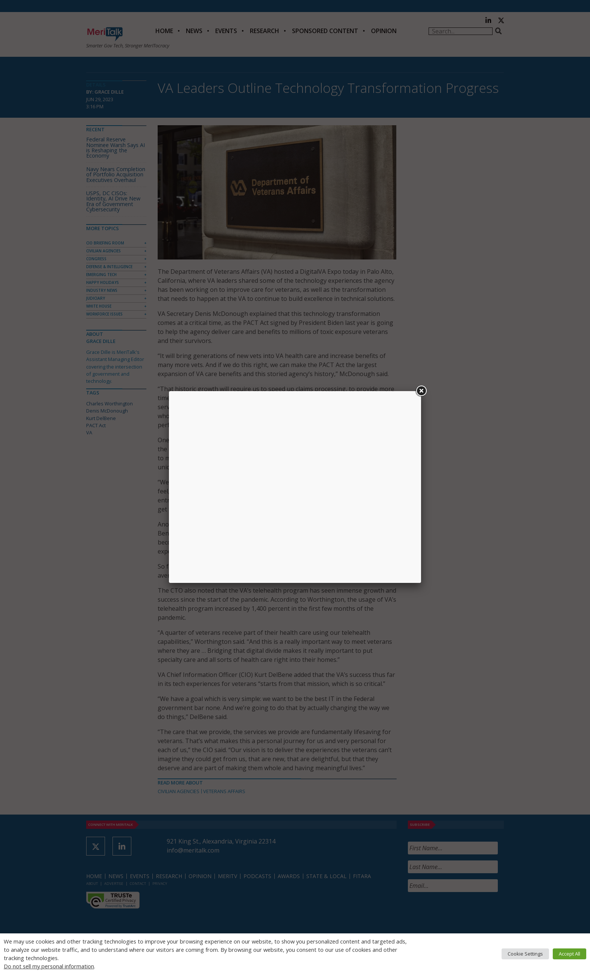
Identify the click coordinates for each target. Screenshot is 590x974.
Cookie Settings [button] (525, 953)
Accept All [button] (569, 953)
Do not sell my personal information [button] (49, 966)
